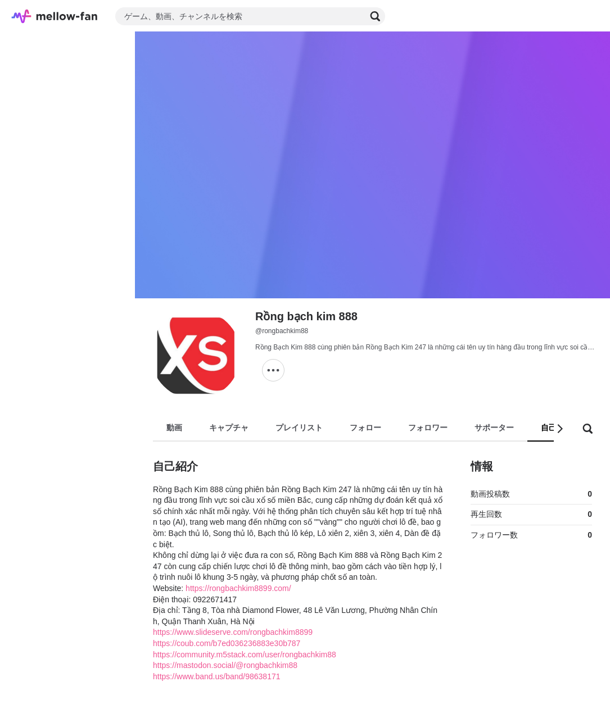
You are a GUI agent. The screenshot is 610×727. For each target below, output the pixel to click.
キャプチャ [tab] (228, 427)
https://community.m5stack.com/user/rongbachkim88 (244, 654)
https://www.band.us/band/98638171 (217, 676)
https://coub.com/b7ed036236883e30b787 (226, 643)
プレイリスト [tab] (299, 427)
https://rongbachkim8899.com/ (238, 588)
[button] (559, 429)
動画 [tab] (174, 427)
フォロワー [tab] (428, 427)
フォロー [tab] (365, 427)
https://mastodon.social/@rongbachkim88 (225, 665)
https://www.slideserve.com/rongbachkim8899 (233, 632)
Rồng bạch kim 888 (306, 316)
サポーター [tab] (494, 427)
